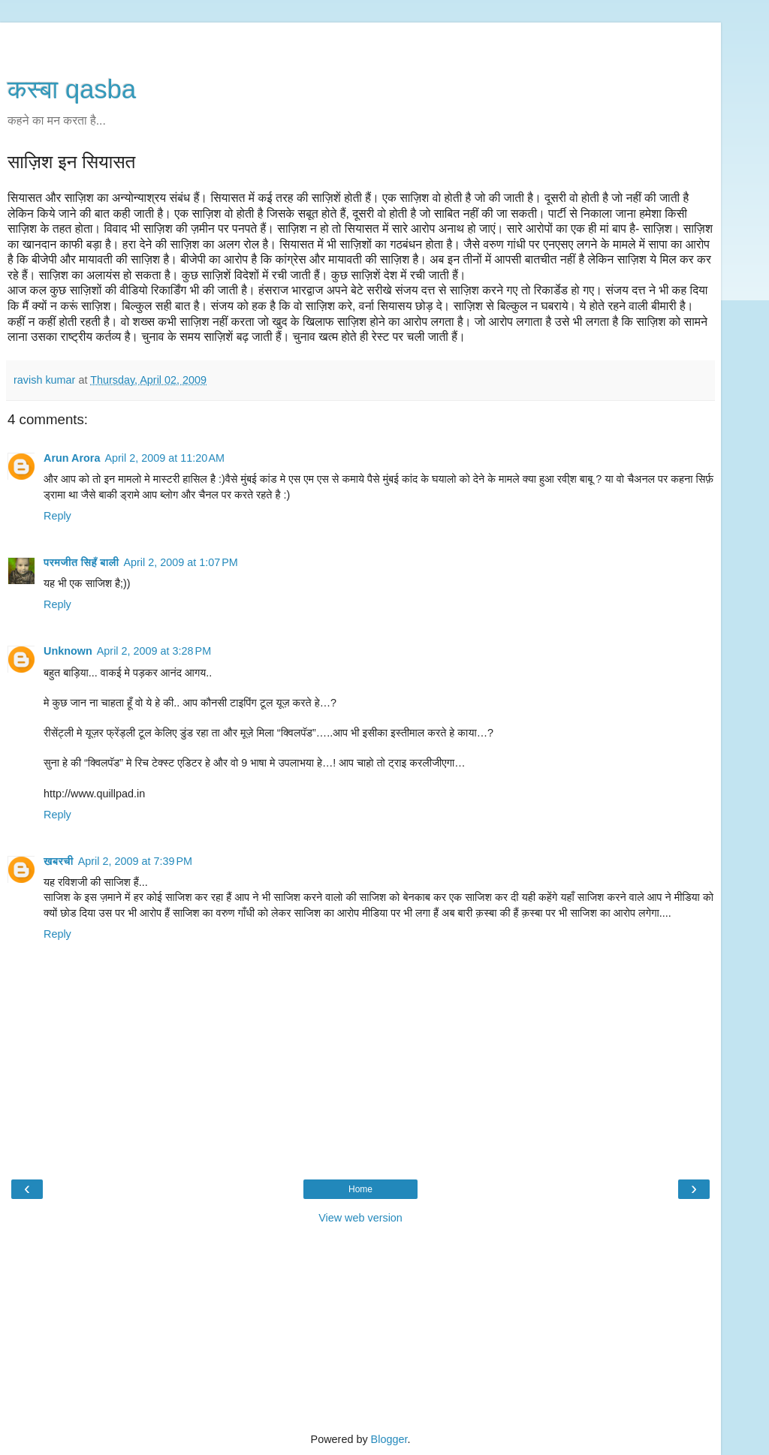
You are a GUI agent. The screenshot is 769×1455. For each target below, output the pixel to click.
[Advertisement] (360, 41)
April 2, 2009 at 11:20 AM (164, 458)
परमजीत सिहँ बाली (81, 562)
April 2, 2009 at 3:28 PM (154, 651)
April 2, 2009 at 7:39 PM (135, 861)
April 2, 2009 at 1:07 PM (180, 562)
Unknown (68, 651)
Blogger (389, 1439)
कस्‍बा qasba (72, 89)
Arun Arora (72, 458)
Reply (57, 516)
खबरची (59, 861)
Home (360, 1189)
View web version (360, 1218)
